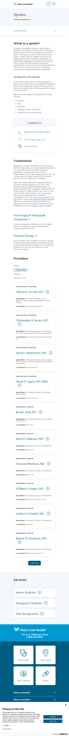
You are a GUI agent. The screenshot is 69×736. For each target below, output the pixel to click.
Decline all (52, 721)
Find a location (22, 699)
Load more (34, 563)
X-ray (43, 197)
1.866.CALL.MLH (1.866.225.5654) (37, 635)
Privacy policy (7, 729)
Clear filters (17, 274)
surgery (34, 206)
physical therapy (40, 199)
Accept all (53, 717)
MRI (47, 197)
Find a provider (22, 692)
